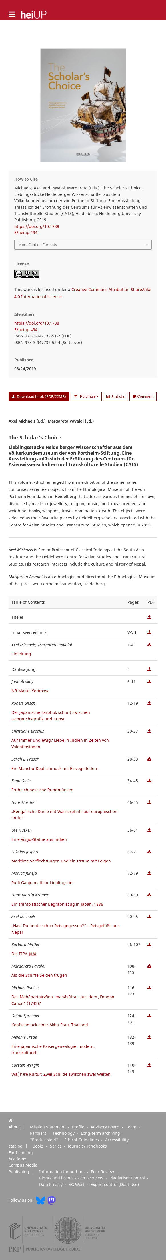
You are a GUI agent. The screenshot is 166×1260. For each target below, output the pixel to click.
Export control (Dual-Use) (115, 1184)
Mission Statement (48, 1127)
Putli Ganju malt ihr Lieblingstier (42, 882)
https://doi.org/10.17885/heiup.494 (36, 229)
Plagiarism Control (127, 1178)
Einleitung (21, 654)
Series (56, 1146)
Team (131, 1127)
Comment (143, 396)
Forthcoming (21, 1153)
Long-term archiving (101, 1133)
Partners (38, 1133)
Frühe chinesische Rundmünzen (42, 789)
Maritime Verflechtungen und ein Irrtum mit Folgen (61, 861)
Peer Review (103, 1172)
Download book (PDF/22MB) (41, 396)
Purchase (89, 396)
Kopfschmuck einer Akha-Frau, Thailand (49, 1024)
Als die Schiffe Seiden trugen (39, 975)
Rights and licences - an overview (71, 1178)
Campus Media (23, 1165)
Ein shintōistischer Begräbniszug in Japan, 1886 (57, 904)
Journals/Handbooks (87, 1146)
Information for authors (62, 1172)
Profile (78, 1127)
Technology (64, 1133)
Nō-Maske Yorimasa (30, 690)
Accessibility (117, 1140)
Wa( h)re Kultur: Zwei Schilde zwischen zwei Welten (61, 1074)
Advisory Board (106, 1127)
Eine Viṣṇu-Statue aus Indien (39, 839)
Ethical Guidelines (82, 1140)
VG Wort (77, 1184)
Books (39, 1146)
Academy (17, 1159)
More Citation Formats (37, 244)
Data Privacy (51, 1184)
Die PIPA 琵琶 (24, 953)
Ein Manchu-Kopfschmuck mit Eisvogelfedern (55, 768)
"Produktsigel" (44, 1140)
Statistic (115, 396)
